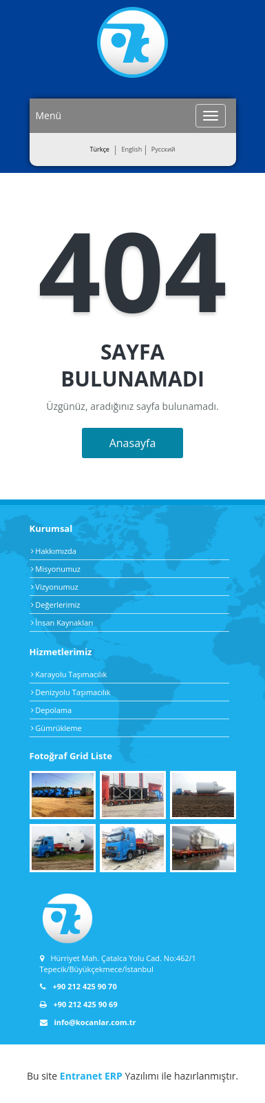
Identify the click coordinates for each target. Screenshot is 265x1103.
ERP (114, 1075)
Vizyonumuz (54, 586)
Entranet (81, 1075)
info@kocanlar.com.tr (88, 1022)
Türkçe (99, 149)
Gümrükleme (56, 728)
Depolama (51, 710)
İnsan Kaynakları (62, 622)
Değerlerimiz (56, 604)
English (131, 149)
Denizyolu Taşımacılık (71, 692)
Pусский (163, 149)
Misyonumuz (56, 569)
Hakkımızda (53, 551)
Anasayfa (132, 443)
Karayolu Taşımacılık (69, 674)
